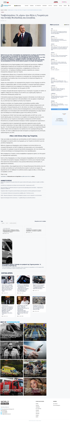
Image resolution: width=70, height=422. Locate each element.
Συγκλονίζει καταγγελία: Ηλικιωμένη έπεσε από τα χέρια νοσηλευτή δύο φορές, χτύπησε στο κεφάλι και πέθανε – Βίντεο (22, 182)
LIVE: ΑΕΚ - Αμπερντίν (55, 69)
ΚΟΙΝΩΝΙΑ (32, 5)
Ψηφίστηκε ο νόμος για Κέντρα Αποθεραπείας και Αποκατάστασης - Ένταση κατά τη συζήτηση (59, 104)
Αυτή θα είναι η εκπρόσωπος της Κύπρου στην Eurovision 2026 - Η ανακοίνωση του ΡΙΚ (17, 185)
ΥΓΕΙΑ (52, 28)
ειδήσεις (33, 176)
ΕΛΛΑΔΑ (60, 5)
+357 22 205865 (4, 411)
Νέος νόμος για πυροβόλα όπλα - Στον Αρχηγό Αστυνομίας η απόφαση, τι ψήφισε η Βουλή (35, 336)
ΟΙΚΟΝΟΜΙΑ (44, 5)
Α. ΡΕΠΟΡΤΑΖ (53, 85)
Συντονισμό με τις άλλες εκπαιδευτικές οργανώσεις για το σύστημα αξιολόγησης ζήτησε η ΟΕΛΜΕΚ (59, 63)
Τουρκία (3, 223)
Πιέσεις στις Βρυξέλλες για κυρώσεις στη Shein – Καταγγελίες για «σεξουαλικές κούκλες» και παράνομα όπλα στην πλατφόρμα (23, 288)
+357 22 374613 (4, 412)
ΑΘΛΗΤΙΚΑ (55, 5)
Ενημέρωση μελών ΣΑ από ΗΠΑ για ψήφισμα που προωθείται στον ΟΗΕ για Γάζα (38, 307)
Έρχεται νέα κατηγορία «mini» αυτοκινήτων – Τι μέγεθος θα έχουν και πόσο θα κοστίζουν (39, 286)
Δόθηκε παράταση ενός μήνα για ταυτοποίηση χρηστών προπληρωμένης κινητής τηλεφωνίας (33, 353)
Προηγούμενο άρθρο (6, 228)
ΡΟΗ (54, 25)
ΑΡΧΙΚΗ (37, 403)
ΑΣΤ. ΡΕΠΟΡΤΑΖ (38, 5)
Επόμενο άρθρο (29, 228)
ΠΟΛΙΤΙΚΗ (26, 5)
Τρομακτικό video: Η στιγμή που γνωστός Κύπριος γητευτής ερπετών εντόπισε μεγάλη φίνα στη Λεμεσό (21, 190)
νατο (7, 223)
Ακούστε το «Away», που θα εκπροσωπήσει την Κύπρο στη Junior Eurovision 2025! (59, 56)
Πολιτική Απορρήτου (56, 405)
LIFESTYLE (50, 5)
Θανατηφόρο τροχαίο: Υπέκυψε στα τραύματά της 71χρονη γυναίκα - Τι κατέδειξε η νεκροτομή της (21, 265)
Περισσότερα (59, 109)
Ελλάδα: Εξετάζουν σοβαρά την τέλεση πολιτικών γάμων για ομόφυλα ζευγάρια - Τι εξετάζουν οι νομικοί (11, 230)
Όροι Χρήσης (55, 403)
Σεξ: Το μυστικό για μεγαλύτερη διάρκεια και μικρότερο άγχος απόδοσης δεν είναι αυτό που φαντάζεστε (59, 32)
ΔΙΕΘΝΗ (65, 5)
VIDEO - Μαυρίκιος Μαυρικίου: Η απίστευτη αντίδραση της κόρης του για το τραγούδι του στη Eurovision (21, 195)
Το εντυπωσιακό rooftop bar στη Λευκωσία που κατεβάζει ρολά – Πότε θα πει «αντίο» (17, 193)
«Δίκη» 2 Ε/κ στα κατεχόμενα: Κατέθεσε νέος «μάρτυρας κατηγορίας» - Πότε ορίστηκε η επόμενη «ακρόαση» (33, 371)
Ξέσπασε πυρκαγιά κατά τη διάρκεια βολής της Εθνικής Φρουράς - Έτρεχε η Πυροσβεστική (11, 391)
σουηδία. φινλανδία (13, 223)
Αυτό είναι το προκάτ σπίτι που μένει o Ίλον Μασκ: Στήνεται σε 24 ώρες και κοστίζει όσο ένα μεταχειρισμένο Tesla (7, 288)
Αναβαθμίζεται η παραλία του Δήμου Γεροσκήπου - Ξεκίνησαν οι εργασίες (33, 230)
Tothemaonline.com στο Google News (14, 176)
